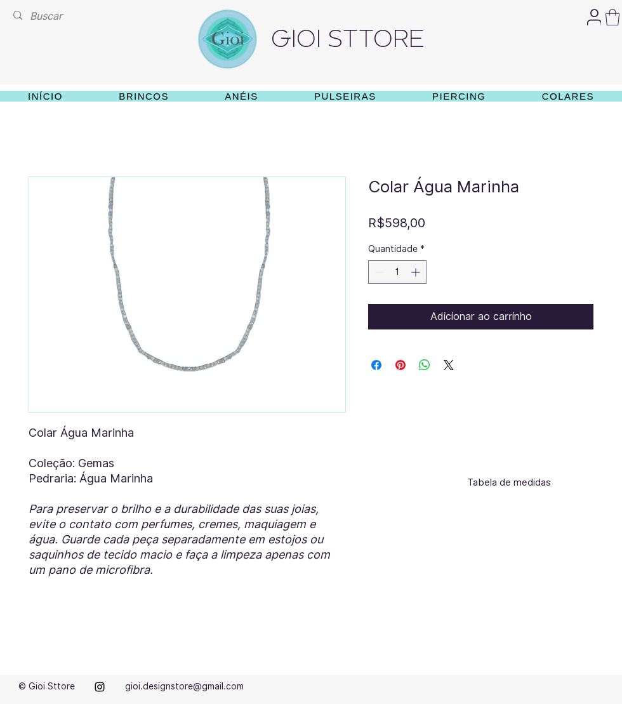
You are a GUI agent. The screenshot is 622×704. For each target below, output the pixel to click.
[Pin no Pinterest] (400, 365)
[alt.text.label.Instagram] (99, 687)
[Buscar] (48, 16)
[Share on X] (448, 365)
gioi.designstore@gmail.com (184, 686)
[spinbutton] (397, 272)
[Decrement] (378, 272)
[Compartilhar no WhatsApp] (424, 365)
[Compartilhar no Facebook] (376, 365)
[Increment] (417, 272)
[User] (594, 17)
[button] (612, 17)
